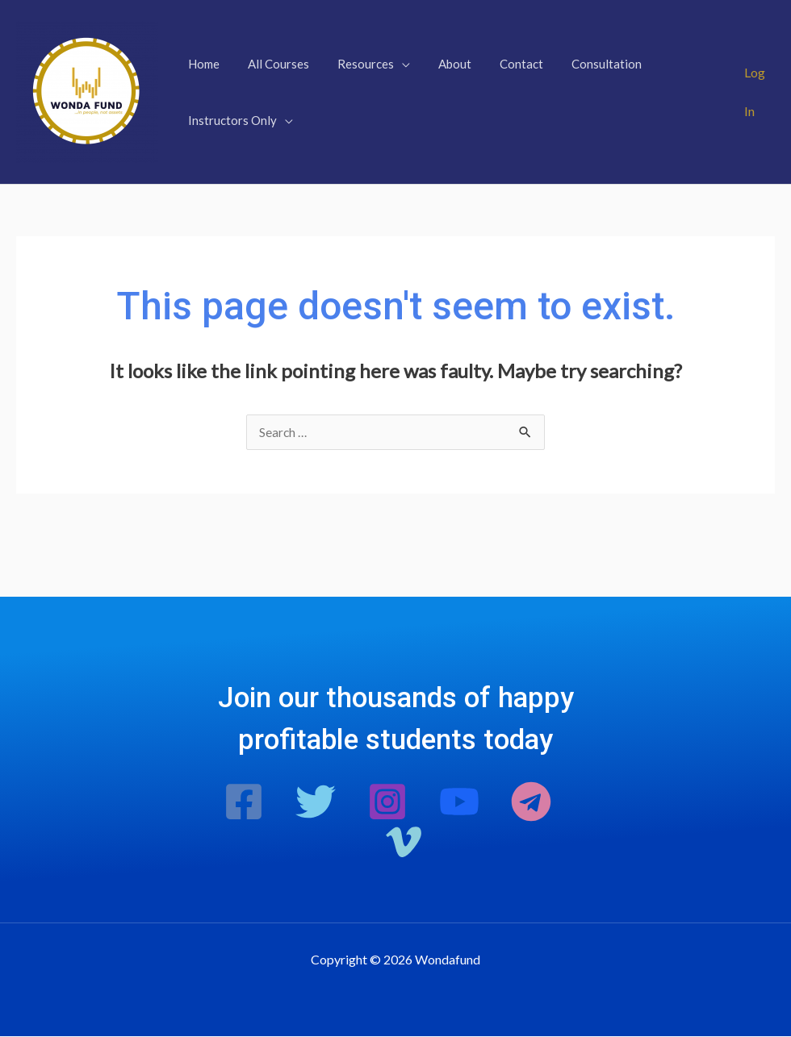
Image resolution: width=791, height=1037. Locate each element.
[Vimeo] (403, 843)
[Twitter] (315, 802)
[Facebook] (244, 802)
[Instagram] (387, 802)
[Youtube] (459, 802)
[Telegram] (531, 802)
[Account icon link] (759, 91)
